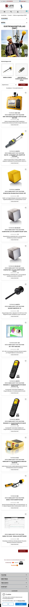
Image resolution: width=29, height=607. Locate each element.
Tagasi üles (23, 551)
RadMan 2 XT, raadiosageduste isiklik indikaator (14, 423)
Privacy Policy (21, 600)
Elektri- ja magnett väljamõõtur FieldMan (14, 155)
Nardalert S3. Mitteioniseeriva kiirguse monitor (14, 462)
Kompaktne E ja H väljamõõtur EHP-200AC (14, 270)
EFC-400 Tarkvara (14, 346)
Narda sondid (7, 77)
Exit (8, 604)
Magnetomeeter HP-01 (14, 308)
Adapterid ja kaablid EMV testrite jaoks (21, 79)
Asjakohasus (9, 85)
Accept (21, 604)
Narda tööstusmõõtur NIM (14, 500)
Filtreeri (23, 84)
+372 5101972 (9, 1)
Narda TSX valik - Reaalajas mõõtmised (14, 536)
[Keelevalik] (23, 1)
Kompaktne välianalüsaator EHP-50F (14, 193)
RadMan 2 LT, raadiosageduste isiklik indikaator (14, 385)
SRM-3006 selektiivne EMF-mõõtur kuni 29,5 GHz (14, 117)
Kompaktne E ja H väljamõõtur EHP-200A (14, 231)
